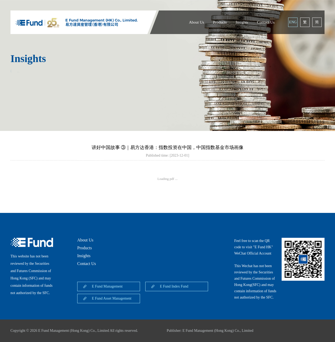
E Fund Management (107, 286)
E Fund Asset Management (111, 298)
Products (220, 22)
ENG (293, 22)
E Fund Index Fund (174, 286)
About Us (196, 22)
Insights (242, 22)
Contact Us (266, 22)
